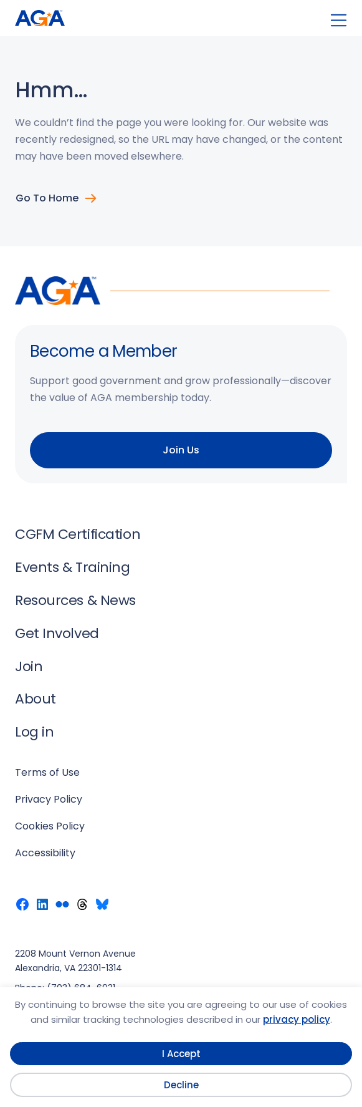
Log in (34, 732)
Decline (181, 1084)
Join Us (181, 450)
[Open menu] (339, 20)
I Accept (181, 1053)
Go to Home (47, 198)
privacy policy (296, 1019)
